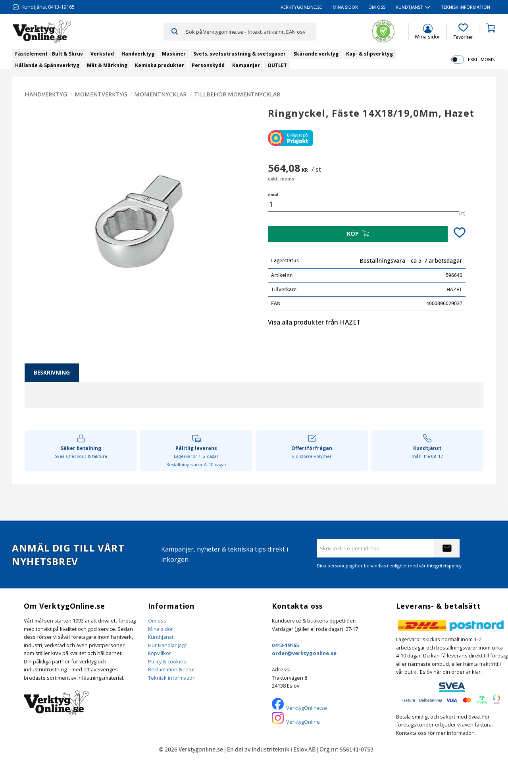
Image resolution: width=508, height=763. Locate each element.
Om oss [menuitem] (376, 7)
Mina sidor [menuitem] (345, 7)
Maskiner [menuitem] (174, 53)
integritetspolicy (444, 566)
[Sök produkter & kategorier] (251, 31)
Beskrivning (52, 372)
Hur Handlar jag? (167, 645)
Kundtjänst (160, 636)
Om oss (157, 620)
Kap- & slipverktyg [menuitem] (369, 53)
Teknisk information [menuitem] (465, 7)
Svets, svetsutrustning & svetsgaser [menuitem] (239, 53)
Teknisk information (172, 677)
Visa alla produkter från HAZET (314, 322)
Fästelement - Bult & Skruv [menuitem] (49, 53)
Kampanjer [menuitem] (246, 65)
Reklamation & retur (171, 669)
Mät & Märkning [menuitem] (107, 65)
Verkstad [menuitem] (102, 53)
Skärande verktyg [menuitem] (316, 53)
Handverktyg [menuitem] (137, 53)
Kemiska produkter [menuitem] (159, 65)
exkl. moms (481, 59)
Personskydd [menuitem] (208, 65)
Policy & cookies (167, 661)
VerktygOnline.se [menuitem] (301, 7)
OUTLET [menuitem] (277, 65)
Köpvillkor (159, 653)
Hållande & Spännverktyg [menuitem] (47, 65)
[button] (463, 31)
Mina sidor (160, 628)
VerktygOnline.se (306, 707)
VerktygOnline (303, 721)
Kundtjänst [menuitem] (409, 7)
